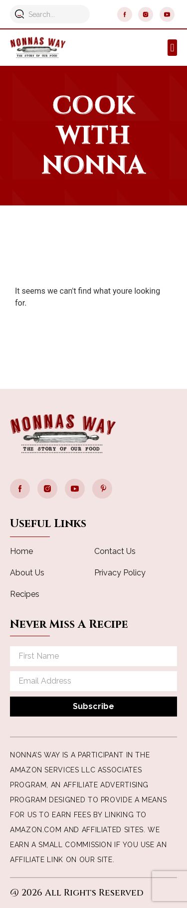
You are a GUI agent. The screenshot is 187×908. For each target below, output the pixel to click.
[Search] (19, 14)
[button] (172, 47)
